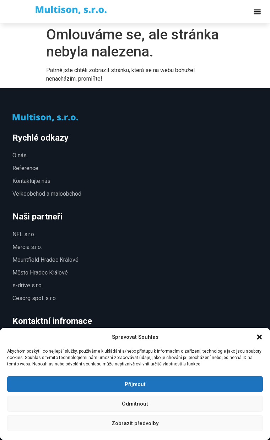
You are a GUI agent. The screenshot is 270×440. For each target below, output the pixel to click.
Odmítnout (135, 404)
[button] (259, 337)
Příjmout (135, 384)
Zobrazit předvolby (135, 423)
